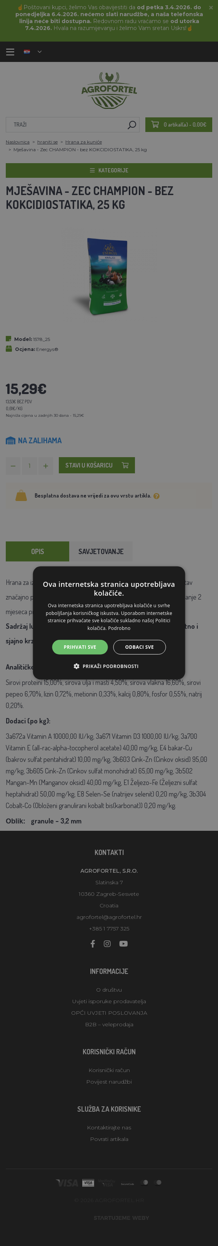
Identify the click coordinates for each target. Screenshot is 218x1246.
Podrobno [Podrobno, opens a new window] (119, 628)
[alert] (109, 623)
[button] (108, 666)
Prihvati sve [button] (80, 647)
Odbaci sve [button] (139, 647)
